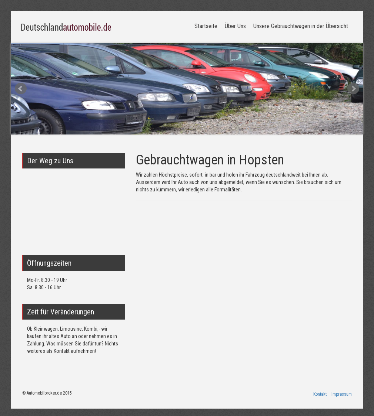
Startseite (205, 26)
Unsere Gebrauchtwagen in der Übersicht (300, 26)
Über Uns (235, 26)
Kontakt (320, 394)
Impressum (341, 394)
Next (353, 89)
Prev (21, 89)
